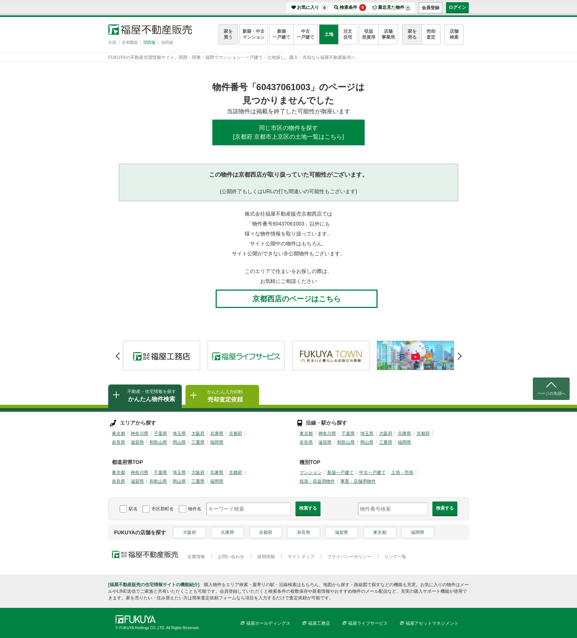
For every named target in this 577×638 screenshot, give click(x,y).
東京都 (118, 433)
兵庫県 (216, 433)
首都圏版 (130, 42)
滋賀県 (137, 442)
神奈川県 (139, 433)
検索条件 (353, 7)
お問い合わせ (231, 556)
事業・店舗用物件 (358, 481)
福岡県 (216, 442)
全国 (112, 42)
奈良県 (118, 442)
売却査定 (430, 34)
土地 (329, 34)
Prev (118, 354)
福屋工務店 (319, 623)
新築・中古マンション (254, 34)
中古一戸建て (305, 34)
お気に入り (312, 7)
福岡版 (167, 42)
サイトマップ (301, 556)
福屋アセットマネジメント (432, 623)
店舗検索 (454, 34)
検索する (308, 508)
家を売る (412, 34)
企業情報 (196, 556)
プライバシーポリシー (349, 556)
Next (459, 354)
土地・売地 (402, 472)
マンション (311, 472)
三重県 (198, 442)
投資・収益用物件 (317, 481)
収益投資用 (368, 34)
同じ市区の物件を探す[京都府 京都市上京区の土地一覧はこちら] (288, 132)
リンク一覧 (395, 556)
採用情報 (266, 556)
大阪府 (198, 433)
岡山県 (179, 442)
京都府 (235, 433)
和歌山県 (158, 442)
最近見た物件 (391, 7)
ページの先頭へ (551, 393)
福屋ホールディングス (268, 623)
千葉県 (160, 433)
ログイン (457, 7)
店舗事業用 (388, 34)
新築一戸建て (281, 34)
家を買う (228, 34)
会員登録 (430, 7)
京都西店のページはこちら (296, 299)
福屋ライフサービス (368, 623)
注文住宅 (347, 34)
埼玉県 (179, 433)
